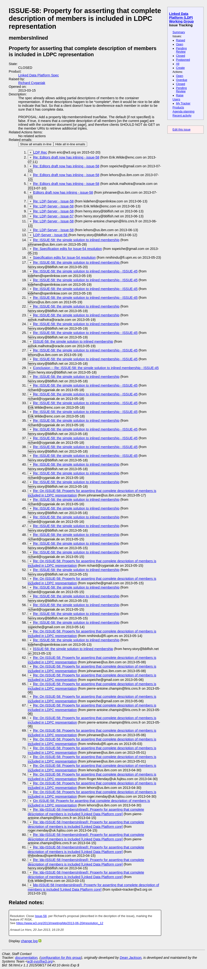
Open (179, 44)
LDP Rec (40, 152)
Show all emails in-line (36, 144)
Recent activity (182, 115)
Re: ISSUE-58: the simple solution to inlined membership (76, 240)
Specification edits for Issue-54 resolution (64, 257)
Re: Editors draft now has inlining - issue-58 (66, 157)
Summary (179, 32)
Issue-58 (41, 916)
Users (176, 99)
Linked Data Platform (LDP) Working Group (181, 17)
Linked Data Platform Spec (38, 75)
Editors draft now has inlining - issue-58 (63, 192)
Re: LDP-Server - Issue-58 (53, 201)
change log (29, 941)
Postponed (183, 59)
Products (178, 107)
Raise (179, 95)
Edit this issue (181, 129)
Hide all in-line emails (70, 144)
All (177, 64)
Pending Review (181, 50)
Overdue (181, 80)
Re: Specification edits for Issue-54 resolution (67, 249)
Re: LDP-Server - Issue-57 (53, 216)
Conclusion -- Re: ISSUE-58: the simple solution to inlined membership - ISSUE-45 (96, 368)
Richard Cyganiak (31, 83)
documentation (26, 958)
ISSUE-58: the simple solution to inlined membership (73, 341)
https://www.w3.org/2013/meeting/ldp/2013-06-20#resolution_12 (59, 923)
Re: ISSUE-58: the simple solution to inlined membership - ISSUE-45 (85, 271)
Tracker (183, 103)
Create (180, 68)
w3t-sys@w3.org (40, 961)
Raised (180, 40)
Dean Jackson (130, 958)
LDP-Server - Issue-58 (50, 235)
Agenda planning (183, 111)
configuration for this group (61, 958)
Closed (180, 55)
